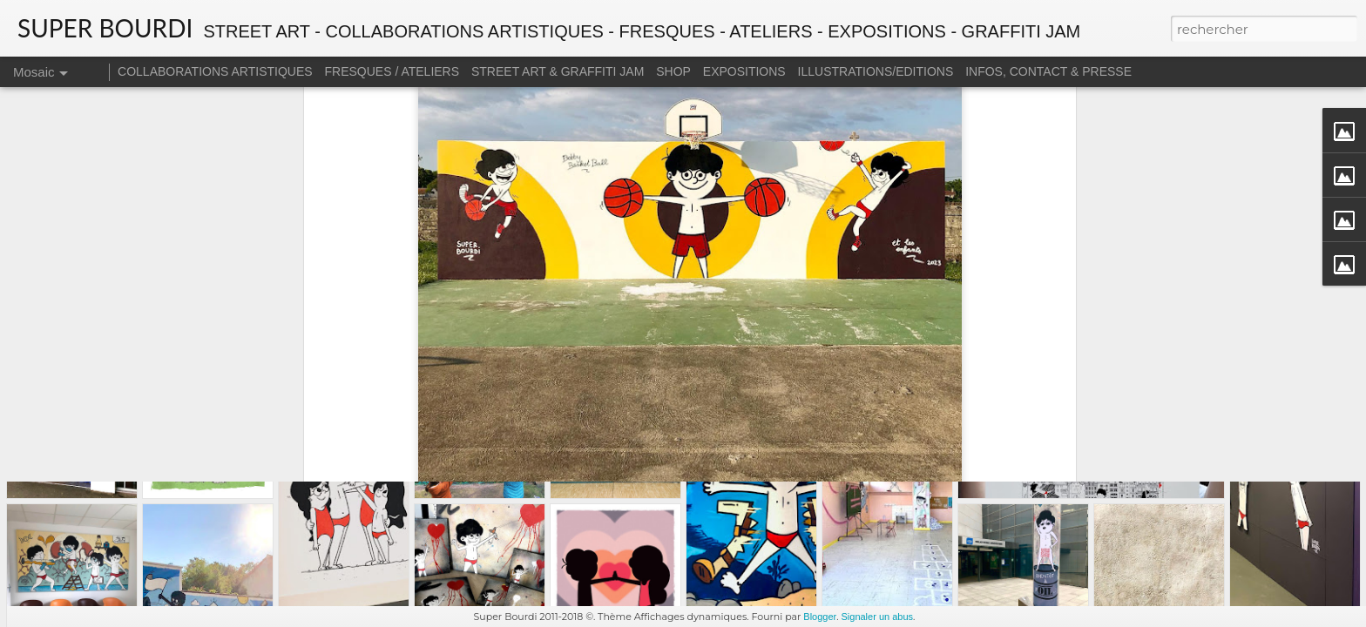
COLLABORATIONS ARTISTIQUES (215, 71)
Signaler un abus (877, 616)
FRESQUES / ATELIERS (392, 71)
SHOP (673, 71)
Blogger (819, 616)
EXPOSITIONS (744, 71)
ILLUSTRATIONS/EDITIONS (876, 71)
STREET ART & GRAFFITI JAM (557, 71)
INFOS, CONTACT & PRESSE (1048, 71)
